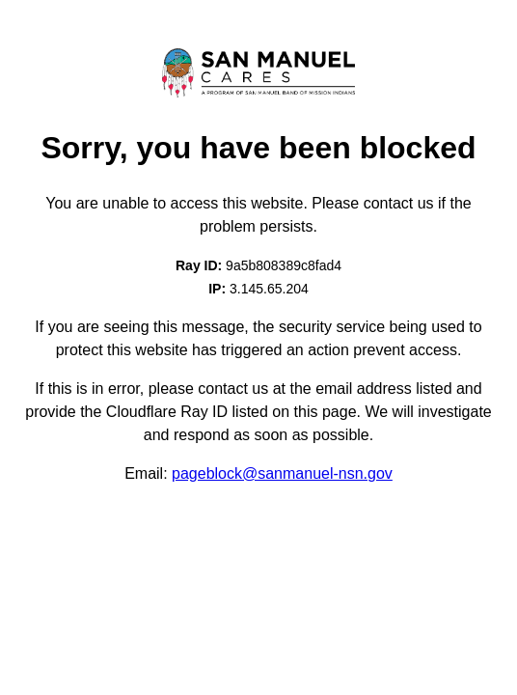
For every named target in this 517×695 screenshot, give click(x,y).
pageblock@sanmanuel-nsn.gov (282, 473)
